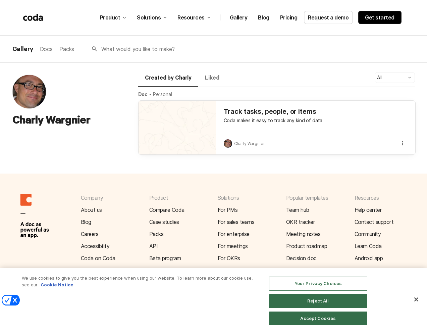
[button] (395, 77)
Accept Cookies (318, 321)
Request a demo (328, 17)
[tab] (168, 81)
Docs (46, 49)
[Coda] (33, 17)
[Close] (416, 303)
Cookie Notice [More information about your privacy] (57, 288)
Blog (263, 17)
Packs (66, 49)
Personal (162, 94)
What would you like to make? (138, 49)
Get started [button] (379, 17)
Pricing (289, 17)
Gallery (239, 17)
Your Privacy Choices (318, 287)
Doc (143, 94)
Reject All (318, 304)
